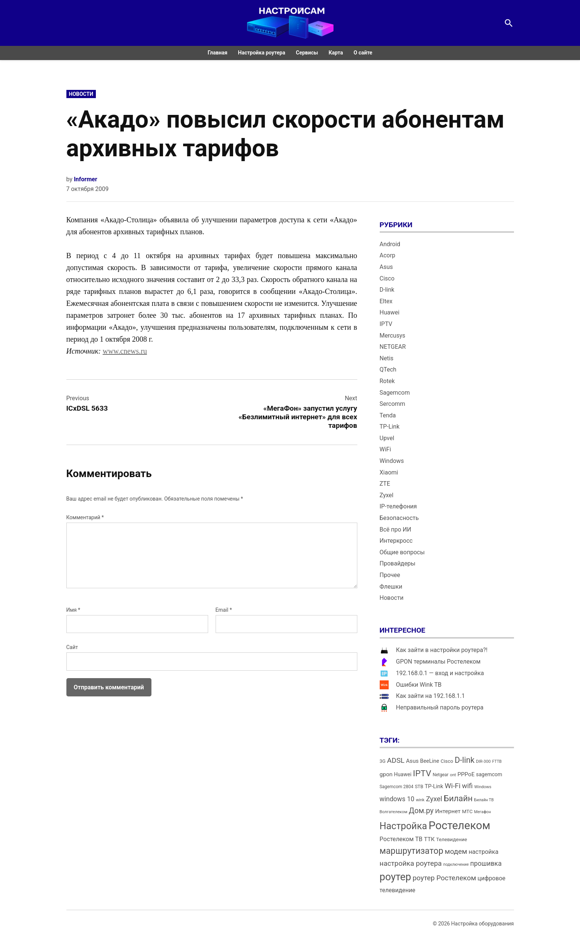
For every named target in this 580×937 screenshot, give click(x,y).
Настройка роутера (261, 53)
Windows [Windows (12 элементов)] (482, 786)
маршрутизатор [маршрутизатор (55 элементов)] (411, 851)
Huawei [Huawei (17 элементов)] (402, 774)
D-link (387, 289)
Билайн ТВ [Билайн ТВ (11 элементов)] (484, 799)
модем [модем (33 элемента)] (456, 851)
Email (224, 610)
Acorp (387, 255)
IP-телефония (398, 506)
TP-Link (390, 426)
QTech (388, 369)
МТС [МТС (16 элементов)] (467, 811)
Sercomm (392, 403)
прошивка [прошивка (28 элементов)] (486, 863)
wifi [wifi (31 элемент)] (467, 786)
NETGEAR (393, 346)
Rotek (387, 381)
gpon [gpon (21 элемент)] (386, 774)
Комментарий (85, 517)
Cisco (387, 278)
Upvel (387, 438)
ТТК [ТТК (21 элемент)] (429, 839)
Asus (386, 266)
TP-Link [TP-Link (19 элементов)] (434, 786)
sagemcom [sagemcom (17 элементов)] (489, 774)
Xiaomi (389, 472)
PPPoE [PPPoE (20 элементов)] (466, 774)
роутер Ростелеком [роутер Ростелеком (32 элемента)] (444, 878)
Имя (73, 610)
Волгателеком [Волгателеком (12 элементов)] (394, 811)
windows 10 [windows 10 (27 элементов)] (397, 799)
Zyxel (387, 495)
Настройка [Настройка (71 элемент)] (403, 826)
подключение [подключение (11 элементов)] (455, 864)
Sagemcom (395, 392)
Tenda (388, 415)
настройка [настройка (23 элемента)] (483, 851)
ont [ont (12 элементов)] (453, 775)
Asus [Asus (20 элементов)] (412, 761)
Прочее (390, 575)
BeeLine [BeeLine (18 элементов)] (429, 761)
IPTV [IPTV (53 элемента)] (422, 773)
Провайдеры (398, 563)
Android (390, 244)
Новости (81, 94)
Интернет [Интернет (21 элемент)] (447, 811)
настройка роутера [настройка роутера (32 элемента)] (411, 863)
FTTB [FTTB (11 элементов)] (496, 761)
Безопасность (399, 517)
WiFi (385, 449)
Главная (218, 53)
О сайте (363, 53)
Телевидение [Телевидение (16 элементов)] (451, 839)
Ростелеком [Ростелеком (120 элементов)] (459, 825)
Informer (85, 179)
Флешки (391, 586)
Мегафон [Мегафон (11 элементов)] (482, 811)
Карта (336, 53)
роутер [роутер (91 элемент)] (395, 877)
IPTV (386, 324)
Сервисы (307, 53)
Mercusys (392, 335)
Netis (387, 358)
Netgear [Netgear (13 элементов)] (440, 774)
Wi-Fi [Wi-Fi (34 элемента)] (452, 785)
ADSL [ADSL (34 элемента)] (396, 760)
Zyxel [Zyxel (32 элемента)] (434, 799)
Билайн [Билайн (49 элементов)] (458, 798)
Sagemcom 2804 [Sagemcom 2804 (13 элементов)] (397, 786)
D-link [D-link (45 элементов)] (464, 760)
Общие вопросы (402, 552)
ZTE (385, 483)
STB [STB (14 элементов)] (419, 786)
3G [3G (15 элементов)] (383, 761)
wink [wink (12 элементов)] (420, 799)
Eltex (386, 301)
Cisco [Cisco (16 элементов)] (447, 761)
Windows (392, 460)
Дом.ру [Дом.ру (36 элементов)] (421, 810)
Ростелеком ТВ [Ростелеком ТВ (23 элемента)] (401, 839)
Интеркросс (396, 540)
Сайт (72, 647)
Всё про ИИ (395, 529)
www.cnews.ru (125, 351)
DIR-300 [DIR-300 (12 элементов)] (483, 761)
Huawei (389, 312)
